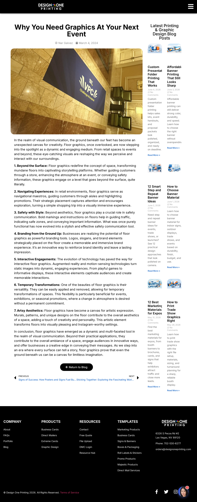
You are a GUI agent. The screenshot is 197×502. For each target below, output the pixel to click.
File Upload (86, 441)
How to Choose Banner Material (173, 192)
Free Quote (86, 435)
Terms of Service (69, 492)
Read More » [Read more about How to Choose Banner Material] (173, 267)
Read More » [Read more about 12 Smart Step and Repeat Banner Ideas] (154, 271)
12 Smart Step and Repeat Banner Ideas (154, 194)
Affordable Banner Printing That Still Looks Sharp (175, 76)
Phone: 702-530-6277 (168, 443)
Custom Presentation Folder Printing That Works (157, 76)
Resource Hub (87, 452)
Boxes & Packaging (128, 446)
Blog (5, 446)
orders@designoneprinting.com (173, 449)
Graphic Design (50, 446)
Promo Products (126, 458)
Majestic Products (127, 464)
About (6, 429)
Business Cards (50, 429)
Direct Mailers (49, 435)
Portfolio (8, 441)
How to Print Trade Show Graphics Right (173, 311)
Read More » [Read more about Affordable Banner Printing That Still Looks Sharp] (173, 148)
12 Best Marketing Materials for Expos (155, 307)
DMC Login (86, 446)
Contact (84, 429)
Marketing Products (128, 429)
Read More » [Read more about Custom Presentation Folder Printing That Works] (154, 155)
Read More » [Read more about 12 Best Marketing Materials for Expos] (154, 386)
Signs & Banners (126, 441)
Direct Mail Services (128, 470)
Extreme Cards (49, 441)
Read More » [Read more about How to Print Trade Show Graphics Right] (173, 390)
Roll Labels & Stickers (129, 452)
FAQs (6, 435)
